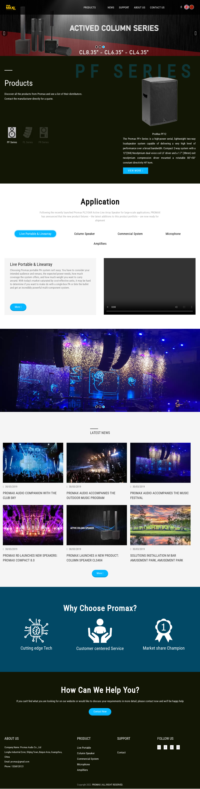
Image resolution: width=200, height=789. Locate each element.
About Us (139, 7)
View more (135, 170)
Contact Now (100, 714)
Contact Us (157, 7)
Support (124, 7)
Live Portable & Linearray (35, 240)
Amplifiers (100, 250)
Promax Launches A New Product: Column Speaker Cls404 (93, 565)
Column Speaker (84, 240)
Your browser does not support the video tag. (150, 293)
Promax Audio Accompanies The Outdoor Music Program (92, 503)
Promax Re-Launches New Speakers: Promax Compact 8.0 (31, 565)
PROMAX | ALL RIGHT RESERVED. (107, 784)
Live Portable (84, 750)
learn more (26, 36)
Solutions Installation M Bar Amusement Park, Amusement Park (157, 566)
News (111, 7)
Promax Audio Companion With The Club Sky (30, 502)
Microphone (173, 240)
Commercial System (130, 240)
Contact (121, 754)
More (18, 313)
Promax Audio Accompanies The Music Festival (160, 502)
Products (90, 7)
